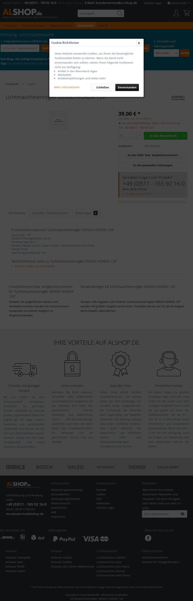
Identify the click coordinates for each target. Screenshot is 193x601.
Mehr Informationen (67, 87)
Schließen (102, 87)
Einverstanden (127, 87)
